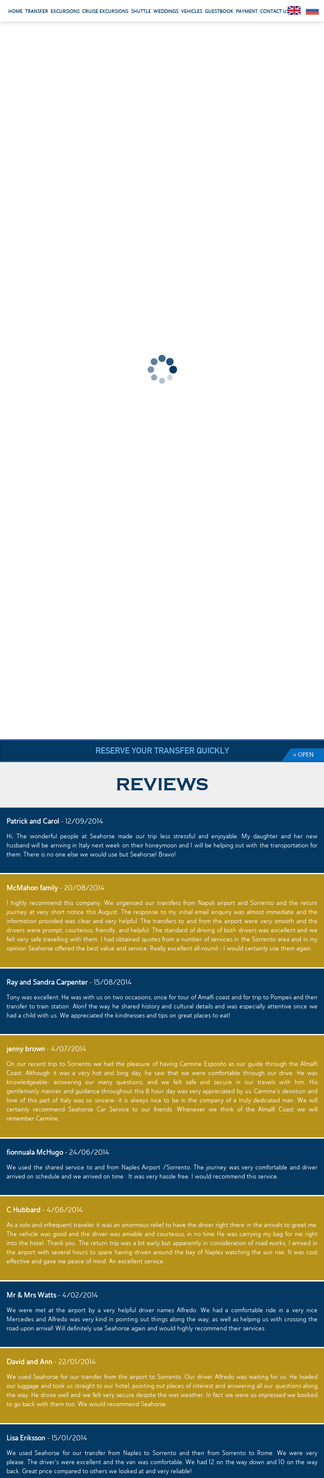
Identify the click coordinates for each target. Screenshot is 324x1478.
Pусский (312, 10)
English (294, 10)
